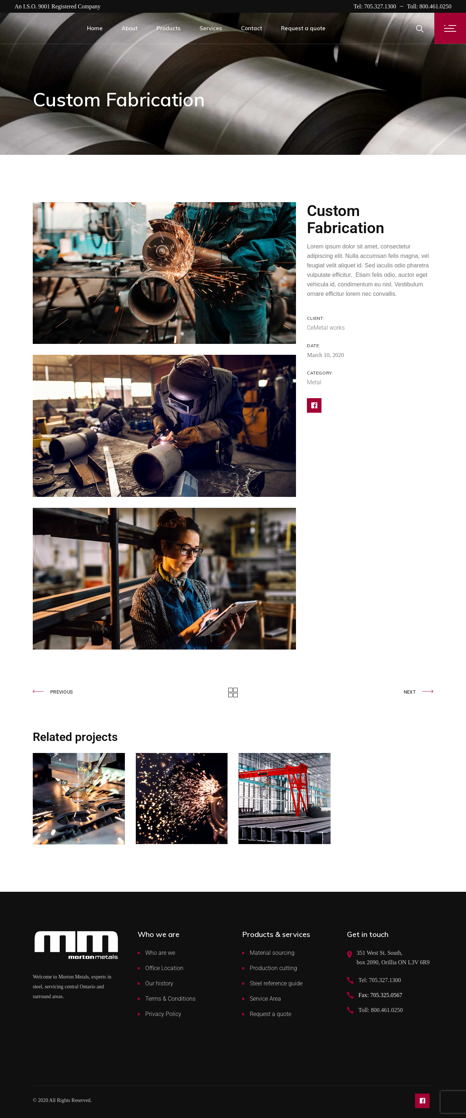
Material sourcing (272, 952)
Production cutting (273, 968)
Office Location (164, 968)
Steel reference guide (276, 983)
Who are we (160, 952)
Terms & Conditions (170, 998)
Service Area (265, 998)
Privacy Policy (163, 1014)
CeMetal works (326, 327)
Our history (159, 983)
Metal (314, 382)
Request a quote (270, 1014)
